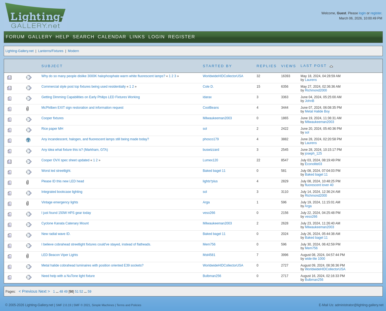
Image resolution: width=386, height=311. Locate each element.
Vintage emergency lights (59, 202)
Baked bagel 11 (214, 171)
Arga (206, 202)
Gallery (40, 36)
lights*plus (210, 181)
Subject (52, 66)
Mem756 (209, 244)
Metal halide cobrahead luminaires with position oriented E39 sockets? (92, 265)
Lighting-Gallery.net (19, 51)
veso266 (209, 213)
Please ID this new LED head (62, 181)
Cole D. (208, 86)
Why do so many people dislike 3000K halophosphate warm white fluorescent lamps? (103, 76)
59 (89, 291)
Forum (15, 36)
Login (156, 36)
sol (205, 129)
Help (62, 36)
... (58, 291)
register (376, 13)
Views (288, 66)
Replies (266, 66)
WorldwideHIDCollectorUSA (223, 76)
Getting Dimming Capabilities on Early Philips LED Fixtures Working (90, 97)
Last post (317, 66)
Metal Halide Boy (317, 111)
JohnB (309, 101)
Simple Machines (103, 305)
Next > (44, 291)
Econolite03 (313, 164)
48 (61, 291)
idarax (207, 97)
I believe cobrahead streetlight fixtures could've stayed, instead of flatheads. (96, 244)
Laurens (311, 80)
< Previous (28, 291)
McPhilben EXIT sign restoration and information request (82, 108)
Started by (217, 66)
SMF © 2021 (82, 305)
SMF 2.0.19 (63, 305)
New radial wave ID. (56, 234)
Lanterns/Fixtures (51, 51)
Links (137, 36)
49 (66, 291)
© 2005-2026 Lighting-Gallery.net (29, 305)
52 (81, 291)
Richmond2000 (316, 90)
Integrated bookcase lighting (61, 192)
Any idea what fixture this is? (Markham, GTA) (74, 150)
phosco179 (211, 139)
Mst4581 (209, 255)
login (362, 13)
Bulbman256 (212, 276)
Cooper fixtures (52, 118)
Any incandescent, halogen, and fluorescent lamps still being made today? (95, 139)
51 (77, 291)
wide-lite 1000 (315, 259)
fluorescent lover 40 (319, 185)
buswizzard (211, 150)
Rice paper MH (52, 129)
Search (84, 36)
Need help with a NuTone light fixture (68, 276)
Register (181, 36)
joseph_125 (313, 153)
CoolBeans (211, 108)
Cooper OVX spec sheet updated (65, 160)
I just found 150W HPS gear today (66, 213)
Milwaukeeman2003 (217, 118)
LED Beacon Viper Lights (59, 255)
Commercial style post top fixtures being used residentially (84, 86)
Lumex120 (210, 160)
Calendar (112, 36)
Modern (73, 51)
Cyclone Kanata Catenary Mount (65, 223)
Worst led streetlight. (56, 171)
